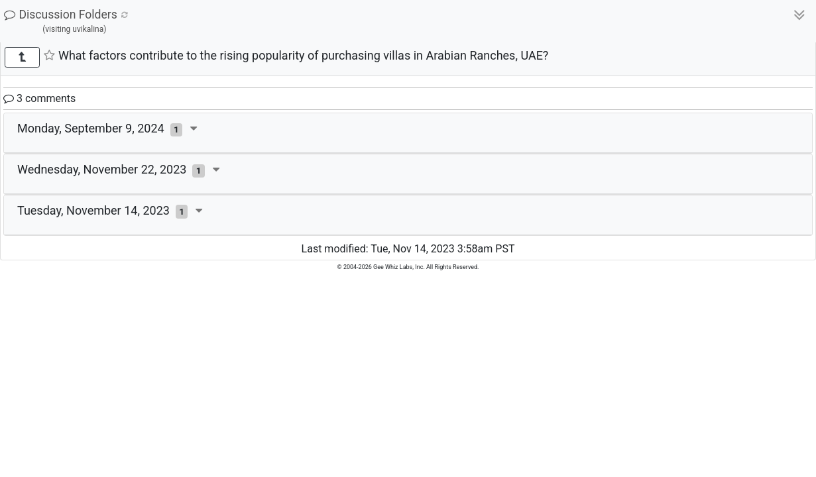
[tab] (408, 133)
